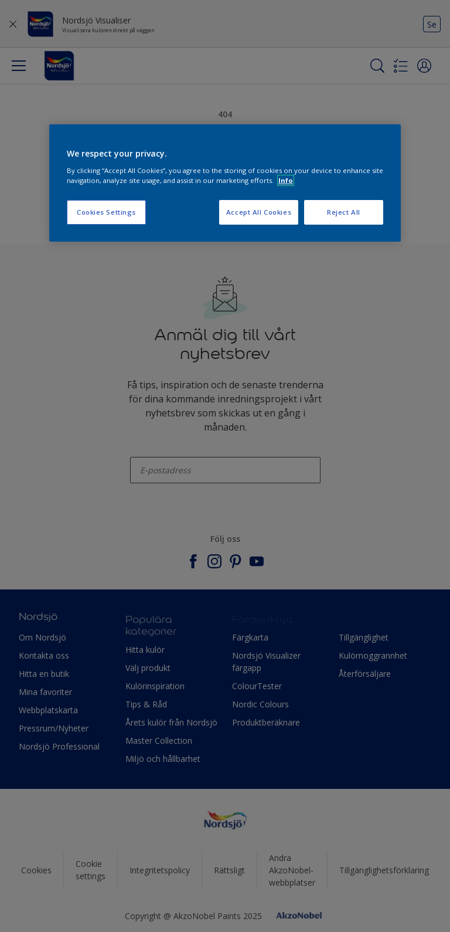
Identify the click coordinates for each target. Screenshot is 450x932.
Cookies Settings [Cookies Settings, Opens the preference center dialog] (106, 212)
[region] (225, 183)
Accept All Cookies (258, 212)
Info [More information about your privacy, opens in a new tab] (285, 180)
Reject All (343, 212)
